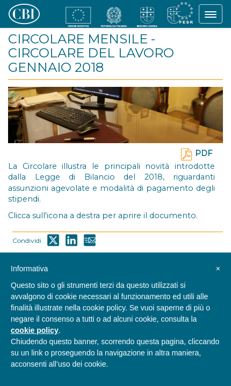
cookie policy (35, 330)
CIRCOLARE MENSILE (78, 39)
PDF (196, 153)
